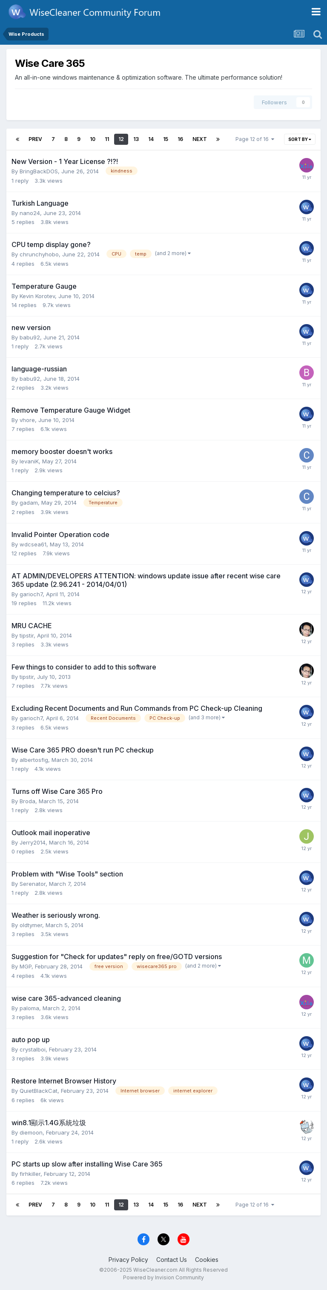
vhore (27, 420)
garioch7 (31, 594)
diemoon (31, 1132)
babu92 (30, 337)
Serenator (33, 883)
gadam (29, 502)
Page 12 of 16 (254, 139)
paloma (29, 1008)
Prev (35, 139)
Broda (27, 801)
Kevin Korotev (37, 296)
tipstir (27, 635)
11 (107, 139)
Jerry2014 (33, 842)
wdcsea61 (33, 544)
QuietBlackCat (38, 1090)
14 (151, 139)
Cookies (206, 1259)
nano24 (30, 213)
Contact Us (171, 1259)
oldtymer (31, 925)
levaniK (29, 461)
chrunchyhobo (39, 254)
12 (121, 139)
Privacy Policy (128, 1259)
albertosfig (34, 759)
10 (92, 139)
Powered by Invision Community (163, 1277)
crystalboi (33, 1049)
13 (136, 139)
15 (165, 139)
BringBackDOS (39, 171)
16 (180, 139)
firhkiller (30, 1173)
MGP (26, 966)
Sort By (299, 139)
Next (199, 139)
